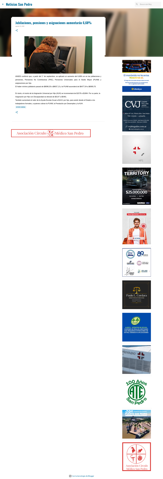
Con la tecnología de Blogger (81, 476)
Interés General (20, 107)
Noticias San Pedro (19, 4)
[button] (16, 30)
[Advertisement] (115, 92)
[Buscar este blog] (150, 4)
